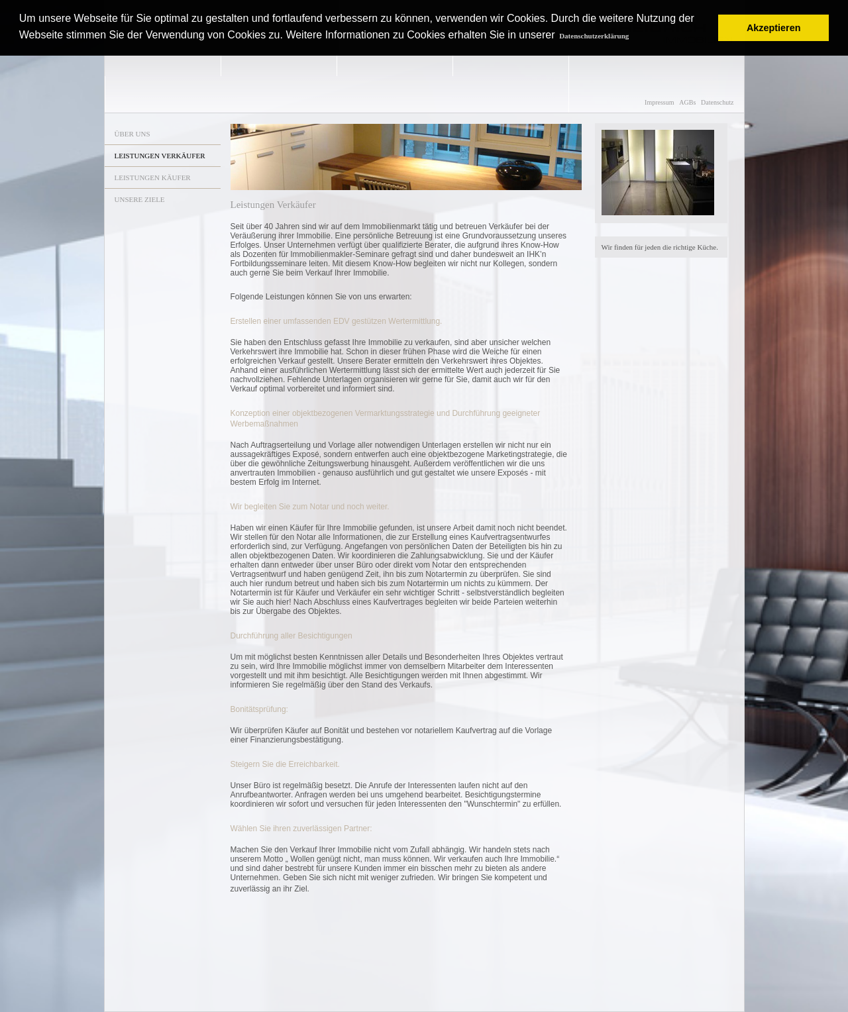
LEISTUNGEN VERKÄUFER (160, 156)
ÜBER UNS (132, 134)
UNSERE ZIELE (140, 199)
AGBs (687, 102)
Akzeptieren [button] (774, 28)
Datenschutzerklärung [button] (594, 36)
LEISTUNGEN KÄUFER (153, 177)
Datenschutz (717, 102)
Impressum (659, 102)
